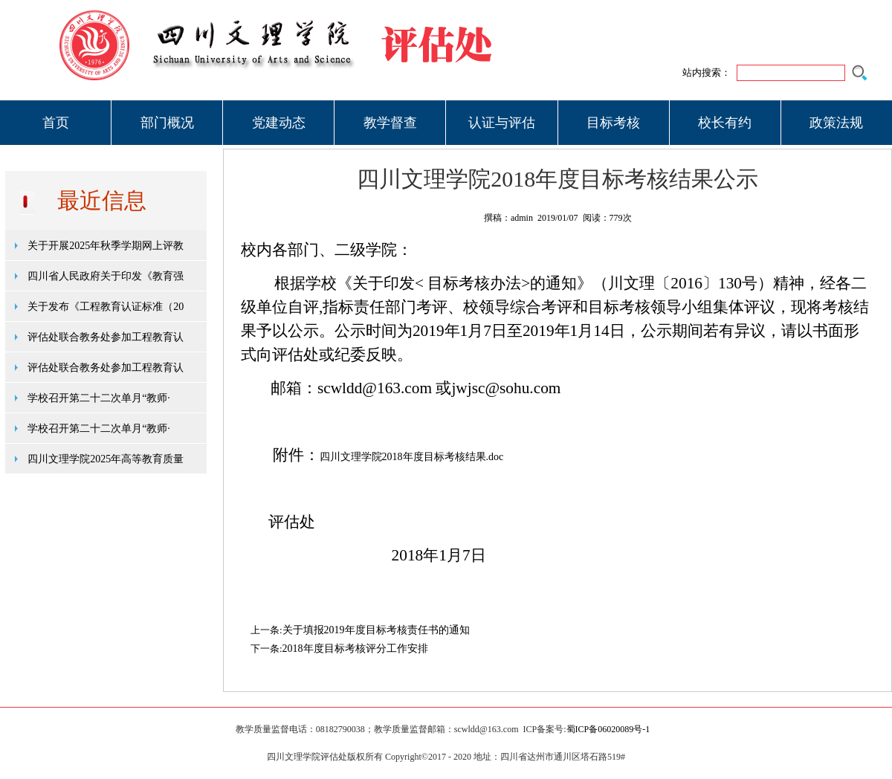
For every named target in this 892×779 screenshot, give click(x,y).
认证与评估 (501, 122)
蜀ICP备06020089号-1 (608, 729)
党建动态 (279, 122)
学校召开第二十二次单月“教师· (99, 398)
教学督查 (390, 122)
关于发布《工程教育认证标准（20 (106, 306)
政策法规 (836, 122)
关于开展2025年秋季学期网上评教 (106, 245)
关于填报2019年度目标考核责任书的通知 (376, 630)
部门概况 (167, 122)
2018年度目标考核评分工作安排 (355, 648)
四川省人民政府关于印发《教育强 (106, 276)
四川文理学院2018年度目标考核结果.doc (412, 456)
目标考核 (613, 122)
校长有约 (725, 122)
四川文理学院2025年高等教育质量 (106, 459)
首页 (55, 122)
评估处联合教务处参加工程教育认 (106, 337)
